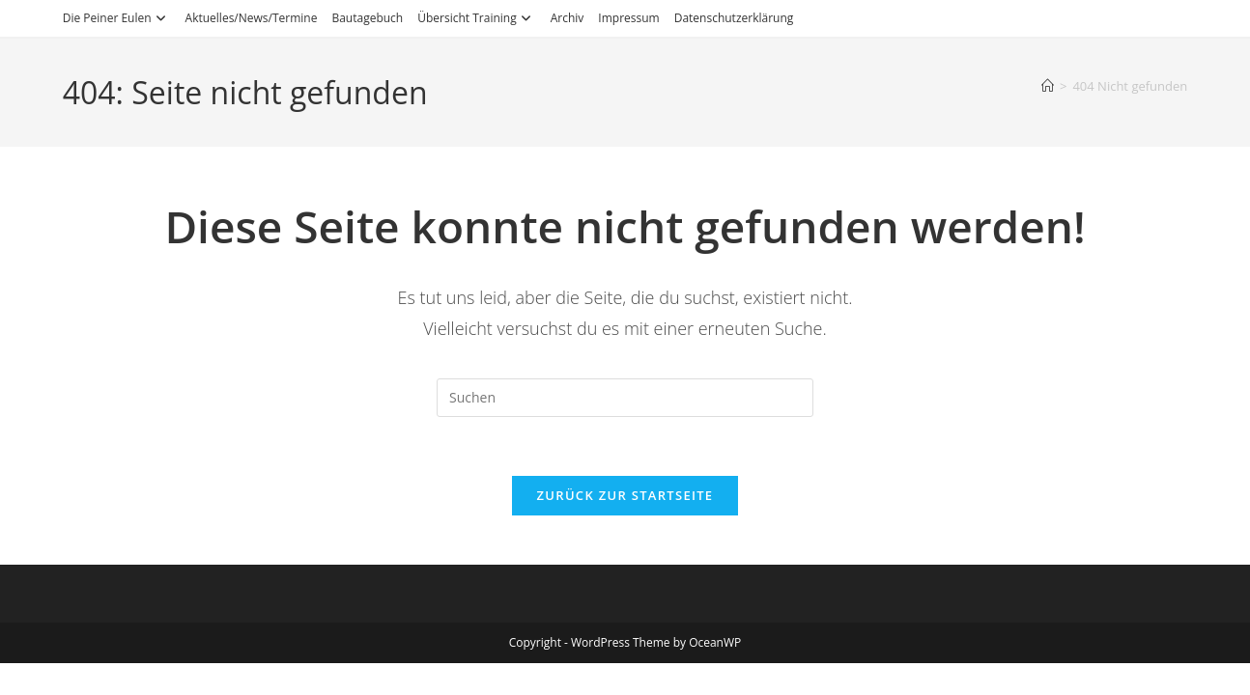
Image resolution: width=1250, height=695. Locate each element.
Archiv (567, 18)
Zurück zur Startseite (625, 495)
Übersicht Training (476, 18)
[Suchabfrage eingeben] (625, 397)
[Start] (1047, 86)
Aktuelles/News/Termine (251, 18)
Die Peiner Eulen (117, 18)
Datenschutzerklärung (734, 18)
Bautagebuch (367, 18)
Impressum (628, 18)
